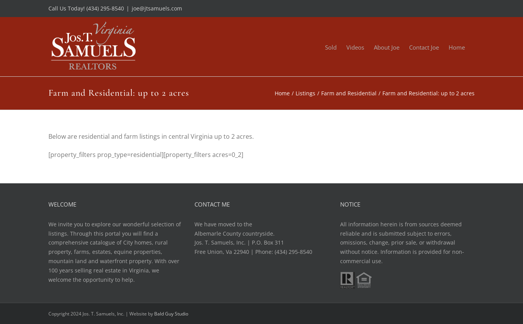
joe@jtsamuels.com (157, 8)
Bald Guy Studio (171, 313)
